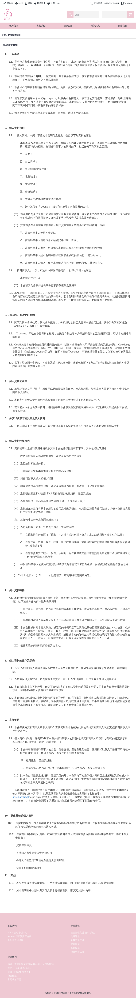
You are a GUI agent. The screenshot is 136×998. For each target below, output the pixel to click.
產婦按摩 (75, 948)
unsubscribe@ (20, 797)
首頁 (4, 35)
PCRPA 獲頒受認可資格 (19, 936)
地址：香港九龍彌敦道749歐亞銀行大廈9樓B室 (31, 964)
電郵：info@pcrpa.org (19, 971)
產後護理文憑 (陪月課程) (83, 932)
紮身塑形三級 (77, 940)
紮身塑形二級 (77, 951)
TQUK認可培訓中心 (17, 932)
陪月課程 (75, 936)
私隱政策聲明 (14, 35)
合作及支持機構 (15, 940)
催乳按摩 (75, 944)
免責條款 (12, 975)
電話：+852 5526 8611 (19, 968)
